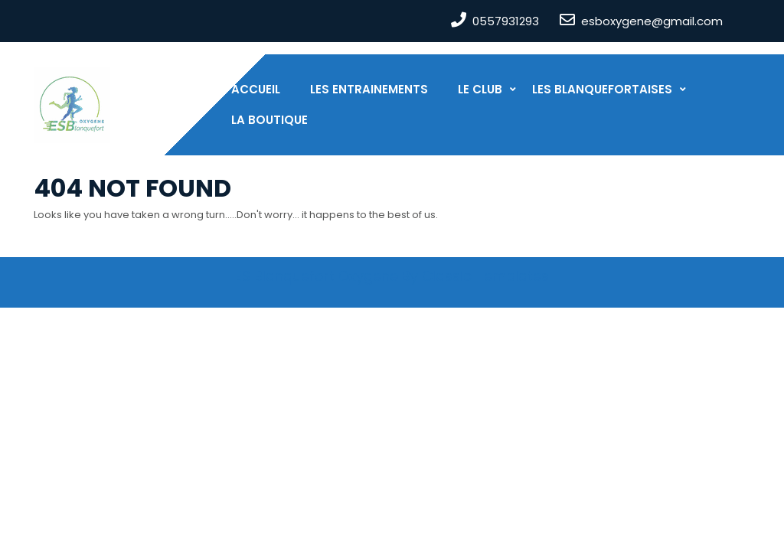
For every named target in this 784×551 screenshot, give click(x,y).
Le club (480, 89)
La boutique (269, 120)
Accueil (255, 89)
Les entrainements (369, 89)
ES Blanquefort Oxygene (316, 275)
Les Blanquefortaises (602, 89)
